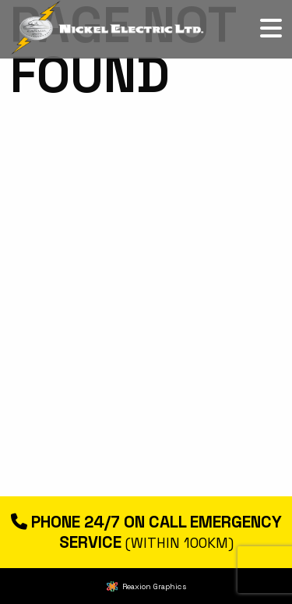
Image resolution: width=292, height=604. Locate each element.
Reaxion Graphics (154, 586)
